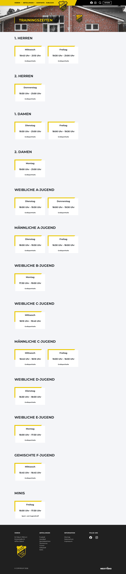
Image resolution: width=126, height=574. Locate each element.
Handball (42, 539)
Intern (107, 3)
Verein (17, 3)
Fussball (42, 537)
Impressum (68, 541)
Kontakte (40, 3)
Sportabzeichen (44, 541)
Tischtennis (43, 543)
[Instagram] (95, 3)
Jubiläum (50, 3)
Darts (41, 550)
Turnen (41, 545)
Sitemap (67, 537)
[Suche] (100, 2)
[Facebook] (91, 3)
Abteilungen (28, 3)
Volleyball (42, 547)
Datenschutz (68, 539)
